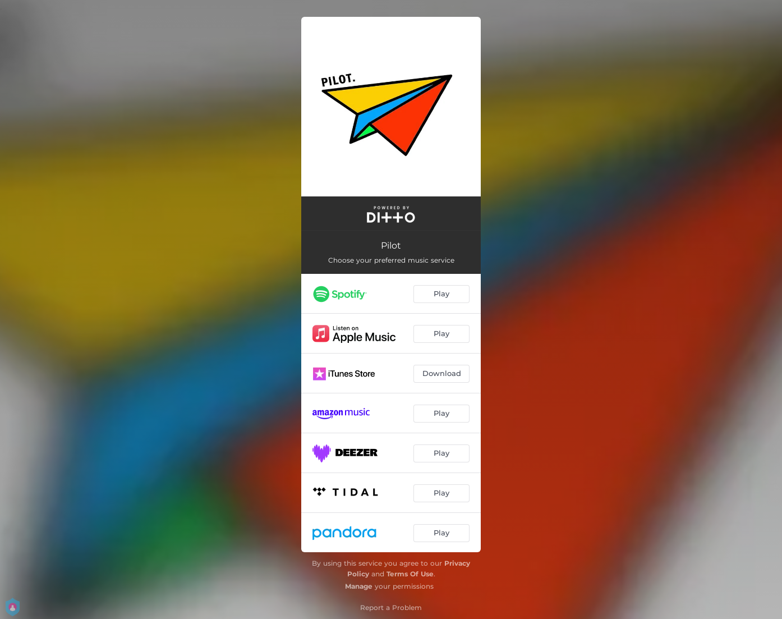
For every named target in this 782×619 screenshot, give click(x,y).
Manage (358, 586)
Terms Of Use (410, 574)
